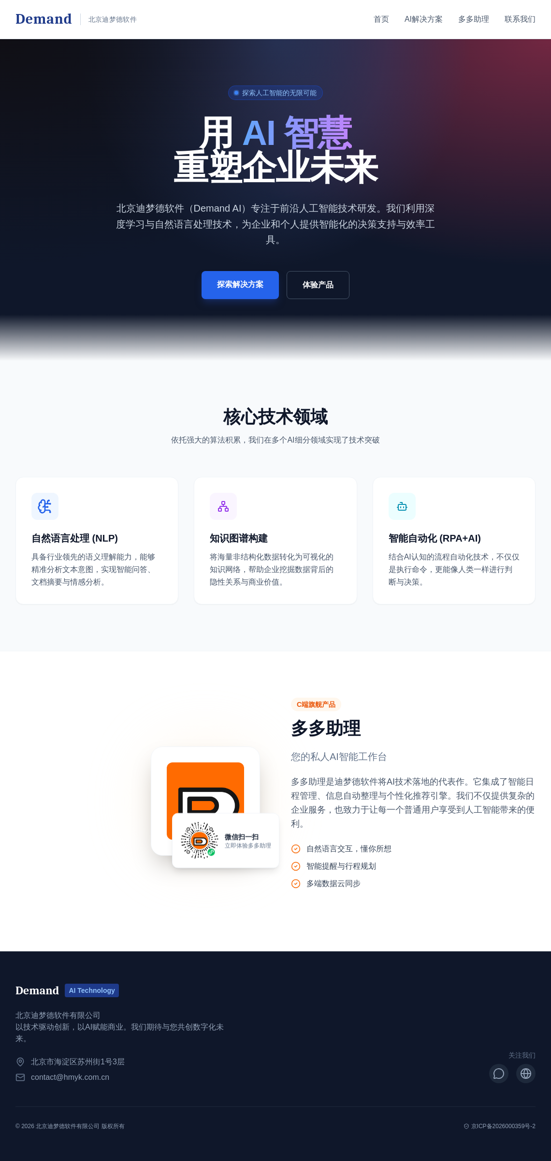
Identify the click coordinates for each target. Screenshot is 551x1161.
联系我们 (520, 19)
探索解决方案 (240, 284)
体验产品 (318, 285)
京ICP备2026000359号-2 (500, 1126)
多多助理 (473, 19)
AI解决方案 (424, 19)
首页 (381, 19)
